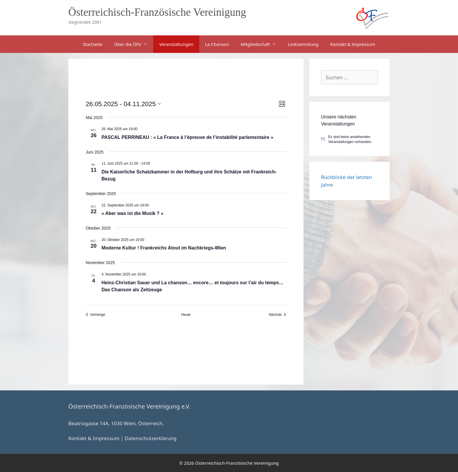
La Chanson (217, 44)
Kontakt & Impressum (352, 44)
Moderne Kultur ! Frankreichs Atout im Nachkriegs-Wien (164, 247)
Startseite (93, 44)
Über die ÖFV (134, 44)
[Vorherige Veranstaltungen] (95, 314)
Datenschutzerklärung (151, 438)
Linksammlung (303, 44)
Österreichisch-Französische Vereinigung (157, 12)
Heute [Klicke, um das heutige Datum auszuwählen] (185, 315)
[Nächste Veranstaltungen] (277, 314)
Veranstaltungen (176, 44)
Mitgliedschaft (261, 44)
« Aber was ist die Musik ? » (133, 213)
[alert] (349, 139)
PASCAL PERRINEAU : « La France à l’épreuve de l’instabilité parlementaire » (187, 137)
